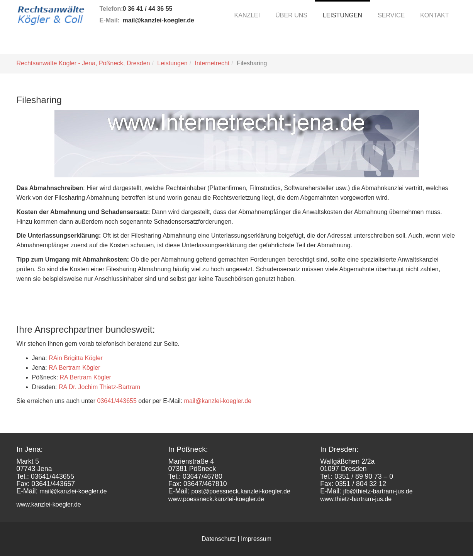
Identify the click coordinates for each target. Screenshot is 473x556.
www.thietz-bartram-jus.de (356, 499)
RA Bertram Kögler (74, 367)
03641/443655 (117, 401)
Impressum (256, 539)
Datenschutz (219, 539)
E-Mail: (110, 20)
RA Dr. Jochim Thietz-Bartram (99, 387)
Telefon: (111, 8)
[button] (291, 15)
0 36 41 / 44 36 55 (148, 8)
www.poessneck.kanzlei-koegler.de (216, 499)
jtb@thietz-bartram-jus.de (378, 491)
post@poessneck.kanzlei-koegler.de (240, 491)
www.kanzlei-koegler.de (49, 504)
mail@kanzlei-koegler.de (158, 20)
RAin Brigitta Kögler (76, 358)
